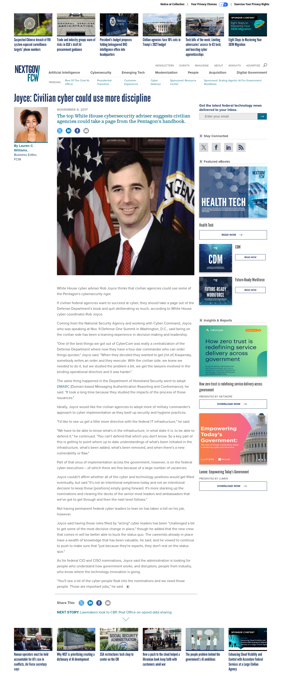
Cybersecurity (100, 72)
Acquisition (217, 72)
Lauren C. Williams (24, 148)
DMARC (63, 386)
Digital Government (252, 72)
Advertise (253, 65)
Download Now (233, 404)
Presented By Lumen (213, 479)
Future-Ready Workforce (250, 279)
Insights (235, 65)
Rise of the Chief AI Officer (77, 82)
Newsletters (164, 65)
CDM (238, 247)
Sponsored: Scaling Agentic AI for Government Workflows (233, 82)
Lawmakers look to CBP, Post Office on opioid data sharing (126, 612)
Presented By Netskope (215, 397)
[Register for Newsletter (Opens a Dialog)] (262, 116)
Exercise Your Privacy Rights (251, 4)
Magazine (202, 65)
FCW (17, 159)
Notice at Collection (172, 4)
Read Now (233, 235)
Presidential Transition (104, 82)
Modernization (166, 72)
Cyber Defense (156, 82)
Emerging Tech (133, 72)
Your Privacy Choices (209, 4)
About (218, 65)
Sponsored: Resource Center (183, 82)
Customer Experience (131, 82)
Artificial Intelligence (64, 72)
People (193, 72)
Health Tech (206, 225)
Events (184, 65)
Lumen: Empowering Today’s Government (224, 471)
